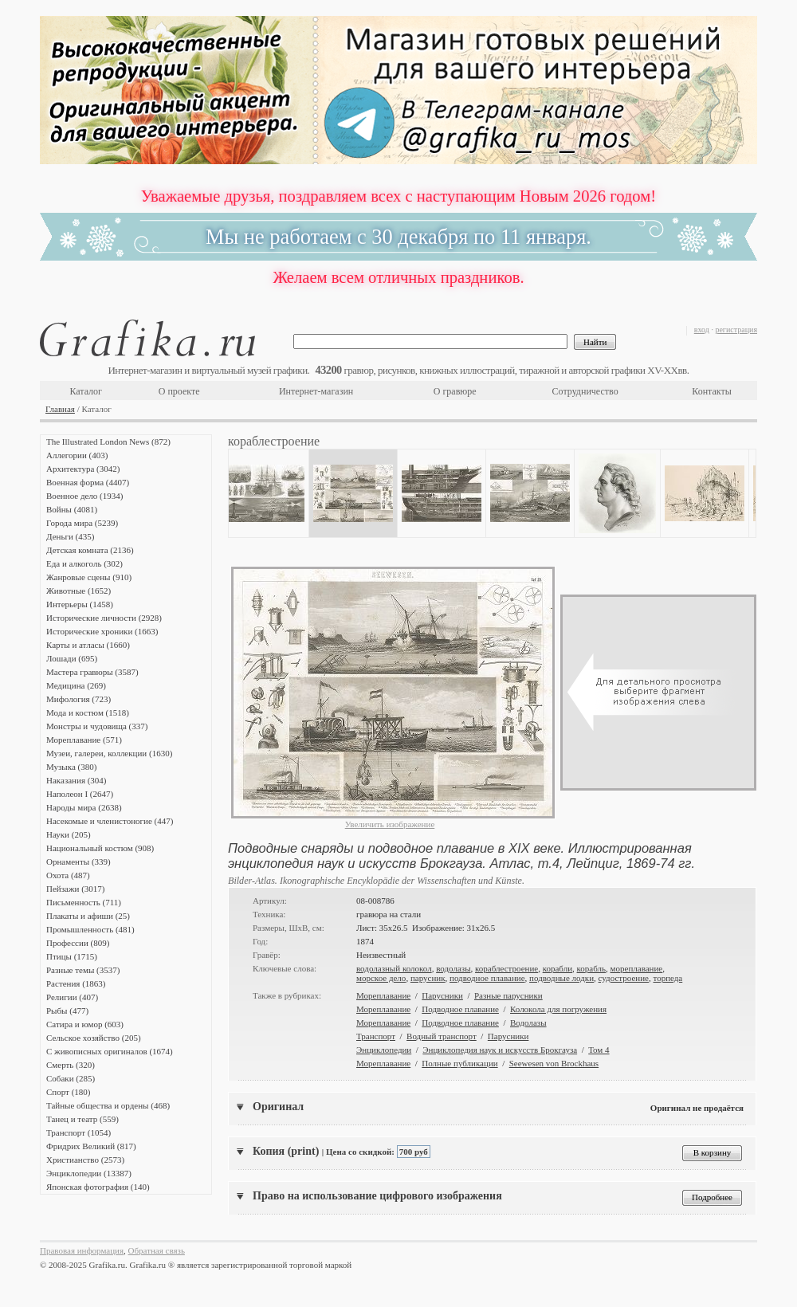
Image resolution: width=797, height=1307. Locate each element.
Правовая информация (82, 1250)
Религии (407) (72, 997)
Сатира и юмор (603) (85, 1024)
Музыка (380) (71, 766)
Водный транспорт (441, 1036)
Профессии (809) (77, 943)
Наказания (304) (76, 780)
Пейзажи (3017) (75, 888)
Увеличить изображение (390, 824)
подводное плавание (487, 978)
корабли (557, 968)
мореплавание (637, 968)
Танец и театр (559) (82, 1119)
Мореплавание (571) (84, 739)
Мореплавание (383, 995)
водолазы (453, 968)
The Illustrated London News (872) (108, 441)
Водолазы (528, 1022)
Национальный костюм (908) (100, 848)
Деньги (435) (70, 536)
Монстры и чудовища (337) (96, 726)
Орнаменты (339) (78, 861)
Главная (60, 409)
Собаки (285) (70, 1078)
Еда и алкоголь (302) (84, 563)
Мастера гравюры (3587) (92, 672)
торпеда (667, 978)
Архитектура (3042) (83, 468)
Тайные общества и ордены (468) (108, 1105)
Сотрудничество (585, 391)
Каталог (85, 391)
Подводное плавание (460, 1009)
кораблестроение (506, 968)
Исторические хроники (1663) (102, 631)
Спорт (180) (68, 1092)
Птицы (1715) (71, 956)
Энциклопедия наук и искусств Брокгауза (499, 1049)
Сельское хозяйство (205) (93, 1037)
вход (701, 329)
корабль (592, 968)
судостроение (624, 978)
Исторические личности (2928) (104, 617)
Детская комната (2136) (90, 550)
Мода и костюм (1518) (87, 712)
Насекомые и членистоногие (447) (109, 821)
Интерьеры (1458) (79, 604)
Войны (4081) (71, 509)
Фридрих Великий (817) (91, 1146)
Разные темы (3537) (83, 970)
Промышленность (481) (90, 929)
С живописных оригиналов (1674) (109, 1051)
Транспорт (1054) (78, 1132)
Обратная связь (156, 1250)
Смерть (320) (70, 1065)
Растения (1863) (75, 983)
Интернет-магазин (316, 391)
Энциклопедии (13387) (89, 1173)
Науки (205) (68, 834)
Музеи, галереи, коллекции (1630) (109, 753)
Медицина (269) (76, 685)
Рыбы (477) (67, 1010)
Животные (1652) (78, 590)
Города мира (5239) (82, 523)
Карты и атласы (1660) (88, 645)
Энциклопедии (383, 1049)
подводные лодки (561, 978)
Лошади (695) (71, 658)
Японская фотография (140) (98, 1186)
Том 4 (598, 1049)
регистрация (736, 329)
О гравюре (455, 391)
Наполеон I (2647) (79, 794)
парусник (428, 978)
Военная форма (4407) (87, 482)
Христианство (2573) (85, 1159)
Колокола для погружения (558, 1009)
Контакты (712, 391)
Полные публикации (459, 1063)
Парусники (442, 995)
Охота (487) (68, 875)
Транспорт (375, 1036)
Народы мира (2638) (84, 807)
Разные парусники (508, 995)
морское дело (381, 978)
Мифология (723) (78, 699)
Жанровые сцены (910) (89, 577)
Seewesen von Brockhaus (554, 1063)
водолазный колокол (394, 968)
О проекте (179, 391)
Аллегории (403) (77, 455)
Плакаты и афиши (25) (88, 915)
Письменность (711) (83, 902)
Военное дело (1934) (84, 495)
